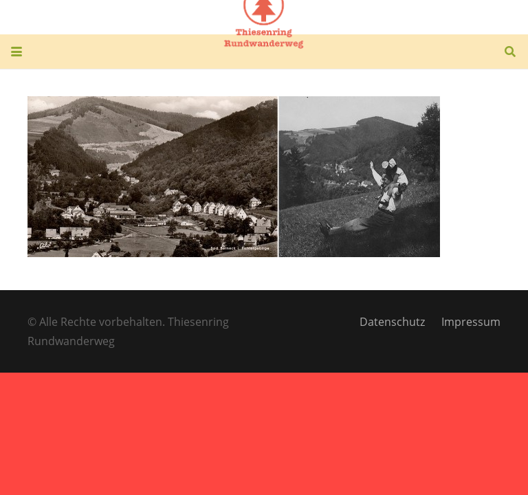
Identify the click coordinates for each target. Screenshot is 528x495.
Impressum (470, 321)
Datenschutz (392, 321)
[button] (16, 51)
